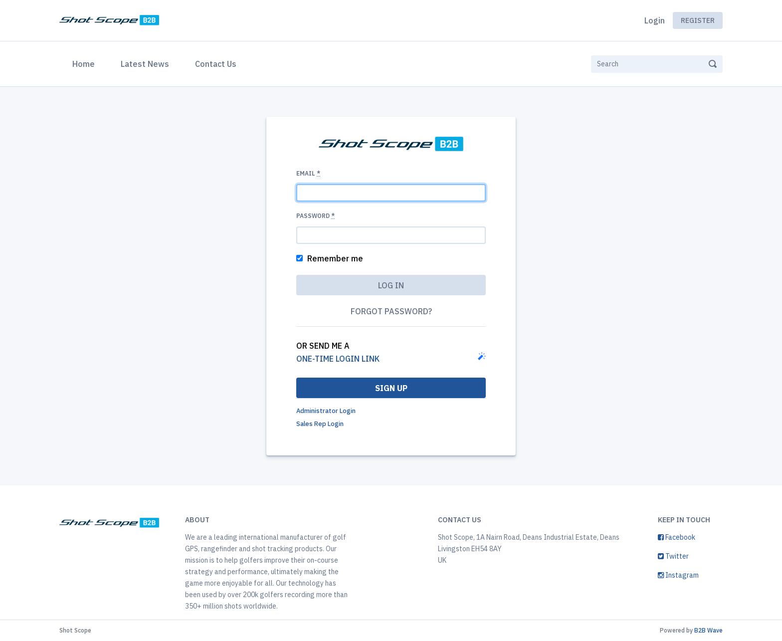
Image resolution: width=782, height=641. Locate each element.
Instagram (678, 575)
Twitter (673, 556)
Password (315, 215)
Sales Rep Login (320, 424)
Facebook (676, 537)
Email (308, 173)
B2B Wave (708, 630)
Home (85, 63)
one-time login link (338, 359)
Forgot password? (391, 311)
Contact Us (215, 64)
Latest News (145, 64)
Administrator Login (326, 411)
